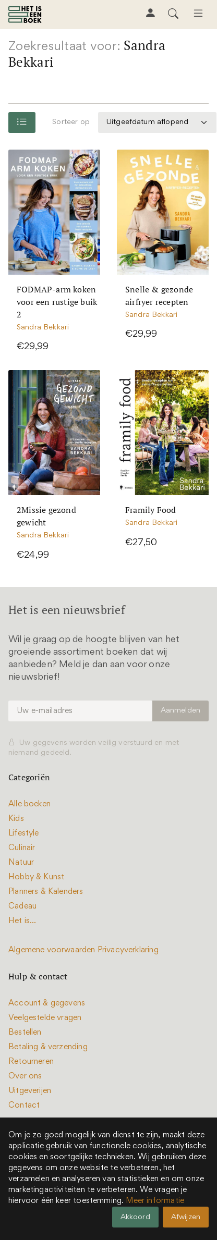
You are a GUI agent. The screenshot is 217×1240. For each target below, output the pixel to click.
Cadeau (22, 906)
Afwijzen (185, 1217)
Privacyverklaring (128, 950)
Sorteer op (71, 122)
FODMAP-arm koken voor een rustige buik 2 (57, 302)
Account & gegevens (46, 1003)
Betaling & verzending (48, 1047)
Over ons (25, 1076)
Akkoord (135, 1217)
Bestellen (25, 1032)
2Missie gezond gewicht (46, 516)
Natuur (21, 862)
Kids (16, 818)
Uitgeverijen (29, 1091)
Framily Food (150, 509)
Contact (24, 1105)
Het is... (22, 921)
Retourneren (31, 1061)
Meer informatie (155, 1201)
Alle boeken (29, 804)
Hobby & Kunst (36, 877)
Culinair (21, 848)
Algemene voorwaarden (51, 950)
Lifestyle (23, 833)
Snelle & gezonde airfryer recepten (159, 296)
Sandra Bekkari (43, 327)
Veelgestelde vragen (44, 1018)
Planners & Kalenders (45, 891)
